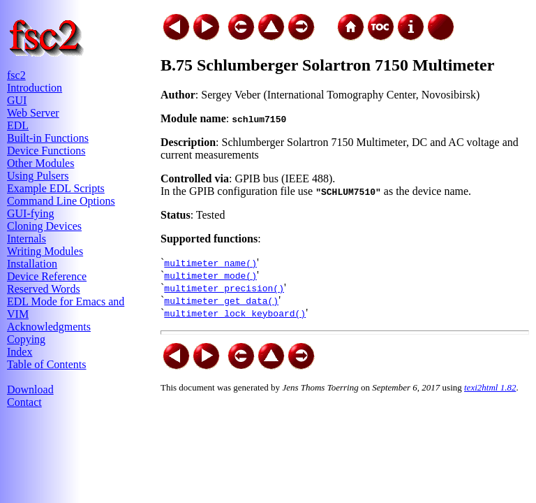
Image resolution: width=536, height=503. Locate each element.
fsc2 (16, 75)
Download (30, 389)
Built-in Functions (48, 138)
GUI (17, 100)
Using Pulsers (37, 176)
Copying (26, 339)
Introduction (34, 88)
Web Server (33, 113)
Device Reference (47, 276)
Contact (24, 402)
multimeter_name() (210, 262)
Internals (26, 239)
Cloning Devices (44, 226)
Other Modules (40, 163)
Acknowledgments (49, 327)
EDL (18, 125)
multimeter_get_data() (221, 300)
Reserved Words (43, 289)
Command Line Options (61, 201)
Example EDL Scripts (56, 188)
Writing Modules (45, 251)
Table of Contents (47, 364)
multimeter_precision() (224, 288)
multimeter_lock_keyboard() (235, 313)
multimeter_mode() (210, 275)
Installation (32, 264)
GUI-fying (30, 213)
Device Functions (46, 150)
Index (19, 352)
